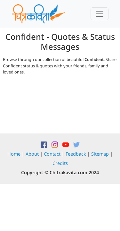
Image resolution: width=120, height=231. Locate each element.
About (32, 154)
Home (13, 154)
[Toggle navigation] (99, 13)
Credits (60, 163)
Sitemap (100, 154)
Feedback (76, 154)
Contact (52, 154)
